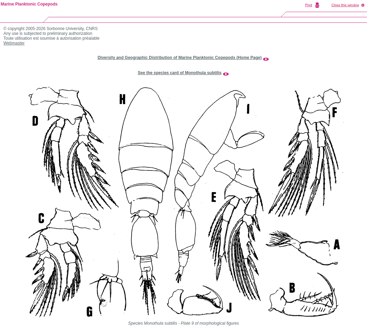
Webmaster (14, 43)
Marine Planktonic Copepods (29, 4)
